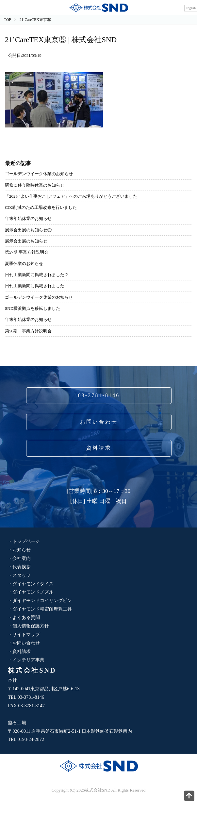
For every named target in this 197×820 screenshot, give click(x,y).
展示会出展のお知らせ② (28, 229)
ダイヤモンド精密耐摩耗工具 (42, 608)
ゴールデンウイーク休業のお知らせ (39, 173)
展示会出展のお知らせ (26, 241)
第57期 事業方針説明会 (26, 252)
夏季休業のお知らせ (24, 263)
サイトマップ (26, 634)
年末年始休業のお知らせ (28, 218)
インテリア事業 (28, 659)
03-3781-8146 (99, 395)
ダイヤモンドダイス (33, 583)
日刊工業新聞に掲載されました (34, 285)
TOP (7, 20)
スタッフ (21, 575)
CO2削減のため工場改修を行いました (40, 207)
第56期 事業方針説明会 (28, 330)
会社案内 (21, 558)
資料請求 (98, 448)
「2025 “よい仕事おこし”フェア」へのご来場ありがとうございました (71, 196)
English (191, 8)
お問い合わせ (99, 422)
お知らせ (21, 549)
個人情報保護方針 (30, 625)
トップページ (26, 541)
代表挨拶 (21, 566)
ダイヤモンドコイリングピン (42, 600)
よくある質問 (26, 617)
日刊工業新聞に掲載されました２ (37, 274)
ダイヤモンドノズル (33, 591)
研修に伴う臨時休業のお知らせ (34, 185)
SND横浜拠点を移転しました (32, 308)
